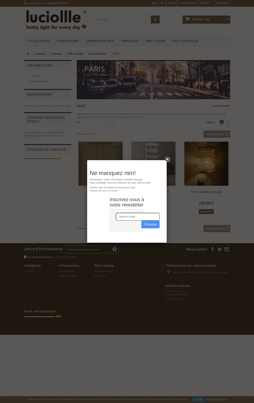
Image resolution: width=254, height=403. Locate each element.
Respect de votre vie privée (104, 52)
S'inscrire (150, 86)
